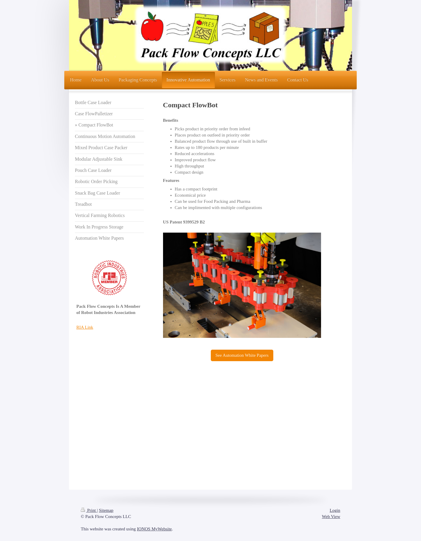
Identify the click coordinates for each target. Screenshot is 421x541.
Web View (331, 516)
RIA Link (84, 327)
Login (335, 510)
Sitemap (106, 510)
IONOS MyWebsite (154, 529)
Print (89, 510)
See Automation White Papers (242, 355)
